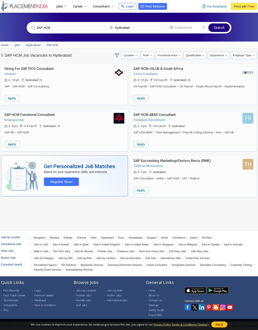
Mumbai (54, 237)
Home (151, 290)
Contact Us (155, 300)
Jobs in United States (137, 244)
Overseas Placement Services (125, 265)
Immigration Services (184, 265)
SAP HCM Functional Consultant (29, 115)
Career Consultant (156, 265)
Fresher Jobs (104, 251)
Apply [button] (12, 98)
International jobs (117, 300)
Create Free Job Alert (197, 258)
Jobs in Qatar (80, 244)
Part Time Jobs (61, 251)
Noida (164, 237)
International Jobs (171, 258)
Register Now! (61, 182)
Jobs (61, 6)
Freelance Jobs (125, 251)
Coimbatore (179, 237)
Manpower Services (92, 265)
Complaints (10, 305)
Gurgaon (152, 237)
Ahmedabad (135, 237)
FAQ (5, 310)
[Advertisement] (129, 214)
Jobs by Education (130, 258)
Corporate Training (241, 265)
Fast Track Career (14, 295)
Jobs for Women (83, 251)
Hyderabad (107, 237)
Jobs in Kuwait (60, 244)
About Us (153, 295)
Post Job (244, 6)
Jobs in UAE (41, 244)
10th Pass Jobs (199, 251)
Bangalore (40, 237)
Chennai (81, 237)
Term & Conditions (45, 305)
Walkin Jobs (114, 295)
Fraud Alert (155, 315)
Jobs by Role (84, 258)
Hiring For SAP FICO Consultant (29, 69)
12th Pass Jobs (177, 251)
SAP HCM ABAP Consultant (154, 115)
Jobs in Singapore (163, 244)
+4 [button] (58, 126)
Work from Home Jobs (151, 251)
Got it (219, 324)
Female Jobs (83, 300)
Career (79, 6)
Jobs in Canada (210, 244)
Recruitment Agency (45, 265)
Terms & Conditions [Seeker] (190, 324)
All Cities (207, 237)
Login (127, 6)
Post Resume (153, 6)
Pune (121, 237)
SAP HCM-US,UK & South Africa (158, 69)
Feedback (40, 300)
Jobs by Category (44, 258)
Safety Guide (156, 310)
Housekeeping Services (79, 269)
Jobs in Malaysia (187, 244)
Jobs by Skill (65, 258)
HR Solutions (68, 265)
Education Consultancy (213, 265)
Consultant (103, 6)
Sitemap (153, 305)
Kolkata (68, 237)
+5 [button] (40, 80)
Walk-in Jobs (41, 251)
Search (219, 27)
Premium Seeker (44, 295)
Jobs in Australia (233, 244)
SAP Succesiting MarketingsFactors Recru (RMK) (172, 161)
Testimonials (11, 300)
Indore (193, 237)
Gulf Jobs (150, 258)
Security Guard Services (47, 269)
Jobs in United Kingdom (106, 244)
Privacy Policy (162, 324)
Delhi (93, 237)
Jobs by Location (105, 258)
